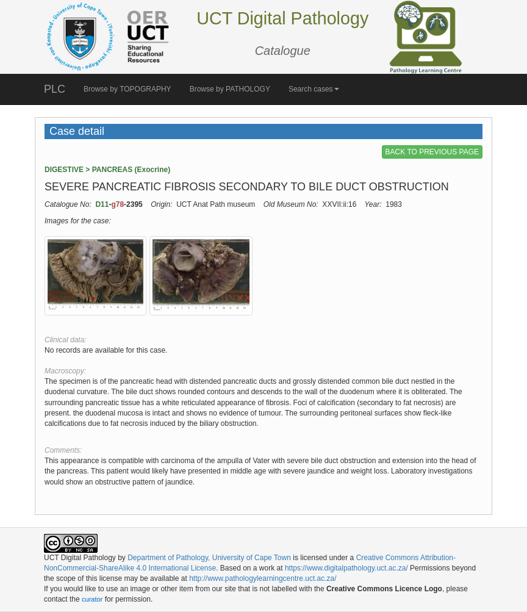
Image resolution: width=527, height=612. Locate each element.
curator (92, 599)
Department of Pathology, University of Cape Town (209, 557)
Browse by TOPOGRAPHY (127, 89)
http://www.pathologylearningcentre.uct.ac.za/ (262, 578)
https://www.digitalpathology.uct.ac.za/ (346, 568)
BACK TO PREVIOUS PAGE (432, 152)
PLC (54, 89)
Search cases (314, 89)
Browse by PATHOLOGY (230, 89)
